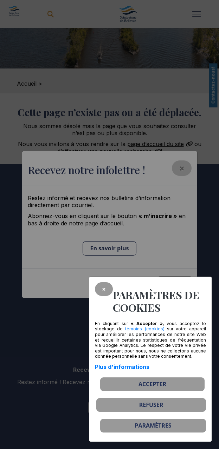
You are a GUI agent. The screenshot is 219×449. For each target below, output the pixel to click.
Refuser (151, 405)
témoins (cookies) (144, 328)
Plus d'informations (122, 366)
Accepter (152, 384)
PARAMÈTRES (153, 425)
